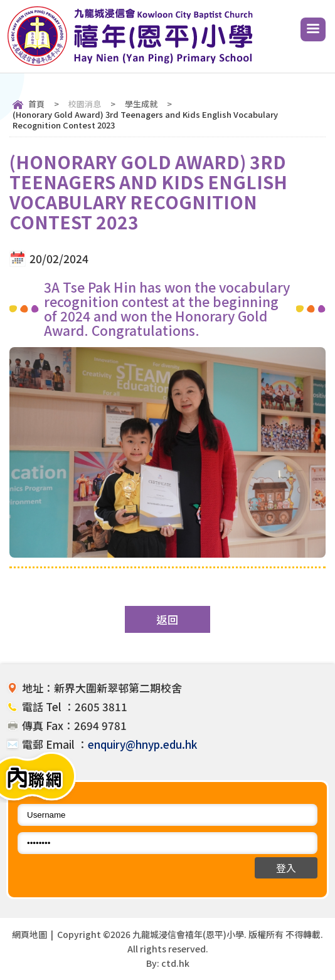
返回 (167, 619)
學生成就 (141, 104)
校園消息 (84, 104)
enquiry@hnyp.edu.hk (142, 744)
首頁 (36, 103)
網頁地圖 (29, 934)
